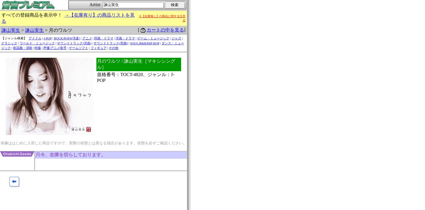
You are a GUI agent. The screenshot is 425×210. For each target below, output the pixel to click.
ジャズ (176, 38)
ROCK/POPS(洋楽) (67, 38)
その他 (113, 48)
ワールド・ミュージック (37, 43)
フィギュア (99, 48)
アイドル (35, 38)
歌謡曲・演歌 (22, 48)
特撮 (37, 48)
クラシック (9, 43)
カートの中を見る (165, 29)
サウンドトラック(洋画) (74, 43)
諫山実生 (10, 30)
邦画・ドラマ (103, 38)
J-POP (48, 38)
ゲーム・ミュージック (153, 38)
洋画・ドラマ (125, 38)
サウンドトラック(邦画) (110, 43)
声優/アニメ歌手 (55, 48)
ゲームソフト (78, 48)
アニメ (87, 38)
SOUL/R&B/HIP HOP (144, 43)
